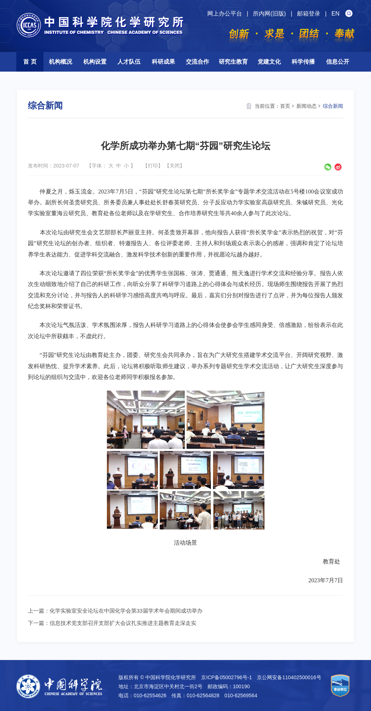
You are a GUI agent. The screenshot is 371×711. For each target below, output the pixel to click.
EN (335, 13)
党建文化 (269, 62)
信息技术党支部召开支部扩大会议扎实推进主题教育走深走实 (123, 623)
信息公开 (337, 62)
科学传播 (303, 62)
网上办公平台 (224, 13)
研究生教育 (233, 62)
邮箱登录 (308, 13)
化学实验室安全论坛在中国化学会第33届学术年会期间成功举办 (126, 611)
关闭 (175, 166)
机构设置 (95, 62)
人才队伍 (129, 62)
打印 (153, 166)
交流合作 (197, 62)
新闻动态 (306, 106)
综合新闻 (333, 106)
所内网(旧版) (269, 13)
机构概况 (60, 62)
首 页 (29, 62)
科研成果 (163, 62)
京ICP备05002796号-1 (226, 677)
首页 (285, 106)
